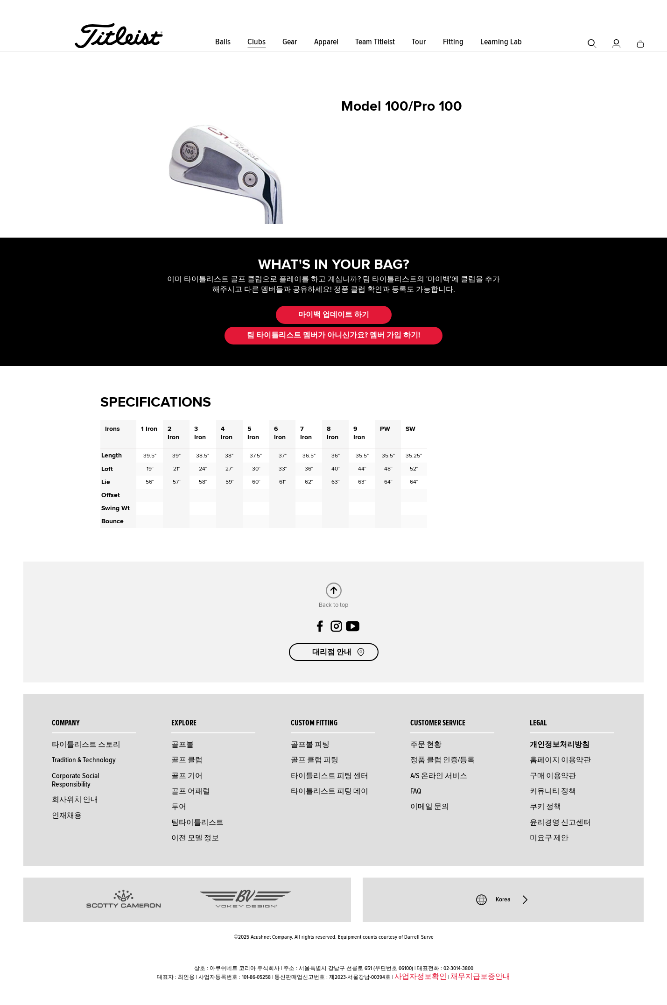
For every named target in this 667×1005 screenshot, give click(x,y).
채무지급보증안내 (480, 976)
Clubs (256, 42)
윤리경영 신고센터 (560, 822)
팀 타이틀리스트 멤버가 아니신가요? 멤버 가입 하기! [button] (333, 335)
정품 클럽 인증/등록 (442, 760)
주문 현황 (426, 744)
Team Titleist (375, 42)
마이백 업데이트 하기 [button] (333, 314)
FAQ (415, 791)
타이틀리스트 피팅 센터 (329, 775)
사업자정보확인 (420, 976)
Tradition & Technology (84, 760)
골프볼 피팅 (310, 744)
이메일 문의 (429, 806)
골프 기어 (187, 775)
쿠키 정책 (545, 806)
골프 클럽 (187, 760)
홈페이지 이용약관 (560, 760)
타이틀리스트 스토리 (86, 744)
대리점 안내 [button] (339, 652)
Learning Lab (501, 42)
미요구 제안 (549, 838)
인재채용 (67, 815)
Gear (289, 42)
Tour (419, 42)
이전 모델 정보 (195, 838)
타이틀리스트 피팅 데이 (329, 791)
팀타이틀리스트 (197, 822)
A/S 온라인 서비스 (438, 775)
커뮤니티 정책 (553, 791)
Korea (503, 899)
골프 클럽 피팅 (314, 760)
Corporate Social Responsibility (75, 780)
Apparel (326, 42)
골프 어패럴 (190, 791)
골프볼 (182, 744)
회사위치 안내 (75, 799)
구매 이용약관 (553, 775)
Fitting (453, 42)
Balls (223, 42)
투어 (178, 806)
